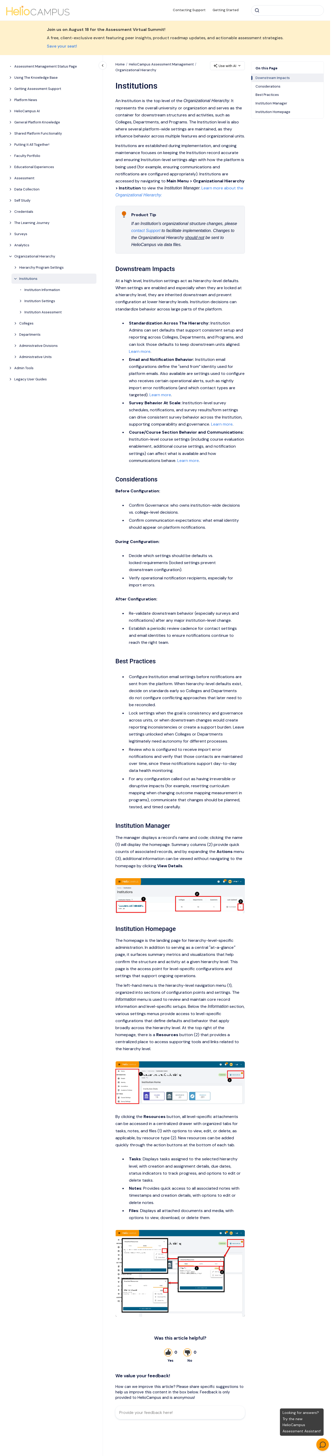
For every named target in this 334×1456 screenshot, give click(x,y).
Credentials (23, 211)
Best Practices (267, 94)
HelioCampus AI (27, 111)
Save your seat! (62, 46)
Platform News (25, 100)
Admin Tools (24, 368)
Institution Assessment (43, 312)
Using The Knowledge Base (36, 77)
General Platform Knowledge (37, 122)
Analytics (21, 245)
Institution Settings (39, 301)
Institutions (28, 278)
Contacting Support (189, 10)
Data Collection (27, 189)
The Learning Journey (31, 223)
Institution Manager (271, 103)
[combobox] (287, 10)
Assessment (24, 178)
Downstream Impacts (273, 78)
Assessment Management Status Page (45, 66)
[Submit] (257, 10)
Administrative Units (35, 357)
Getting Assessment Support (37, 89)
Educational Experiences (34, 167)
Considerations (268, 86)
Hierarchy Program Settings (41, 267)
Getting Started (226, 10)
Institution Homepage (273, 112)
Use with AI (227, 66)
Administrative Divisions (38, 345)
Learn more (139, 351)
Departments (30, 334)
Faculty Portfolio (27, 156)
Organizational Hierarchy (34, 256)
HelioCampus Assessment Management (161, 64)
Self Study (22, 200)
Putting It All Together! (31, 144)
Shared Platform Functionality (38, 133)
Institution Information (42, 290)
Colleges (26, 323)
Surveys (20, 234)
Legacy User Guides (30, 379)
